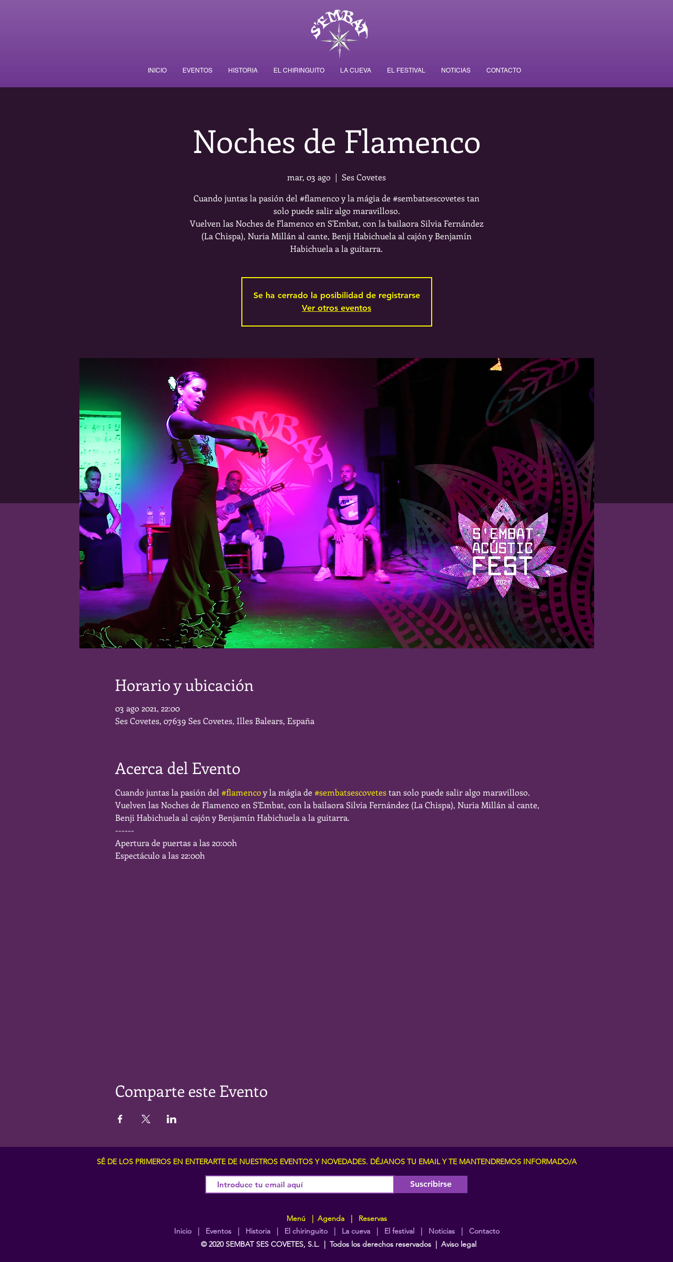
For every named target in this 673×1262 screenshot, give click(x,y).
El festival (399, 1231)
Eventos (218, 1231)
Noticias (442, 1231)
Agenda (329, 1218)
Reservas (373, 1218)
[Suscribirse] (430, 1184)
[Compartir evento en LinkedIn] (172, 1119)
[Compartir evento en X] (146, 1119)
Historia (256, 1231)
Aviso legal (458, 1244)
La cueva (356, 1231)
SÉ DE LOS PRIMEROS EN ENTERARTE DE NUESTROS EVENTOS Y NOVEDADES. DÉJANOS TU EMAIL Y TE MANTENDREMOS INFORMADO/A (337, 1161)
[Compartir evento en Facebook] (120, 1119)
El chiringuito (306, 1231)
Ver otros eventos (336, 308)
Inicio (182, 1231)
